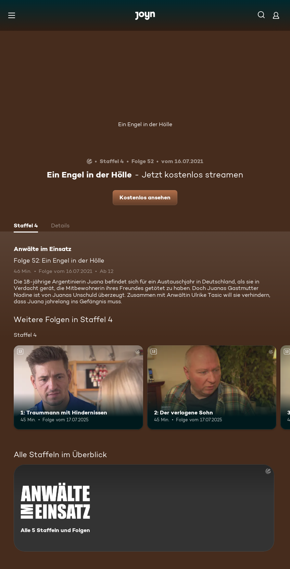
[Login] (276, 15)
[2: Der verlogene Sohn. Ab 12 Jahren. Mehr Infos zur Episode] (212, 387)
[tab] (25, 226)
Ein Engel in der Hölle (145, 124)
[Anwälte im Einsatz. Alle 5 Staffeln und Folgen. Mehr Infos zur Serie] (144, 508)
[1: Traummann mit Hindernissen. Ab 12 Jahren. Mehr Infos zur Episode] (78, 387)
